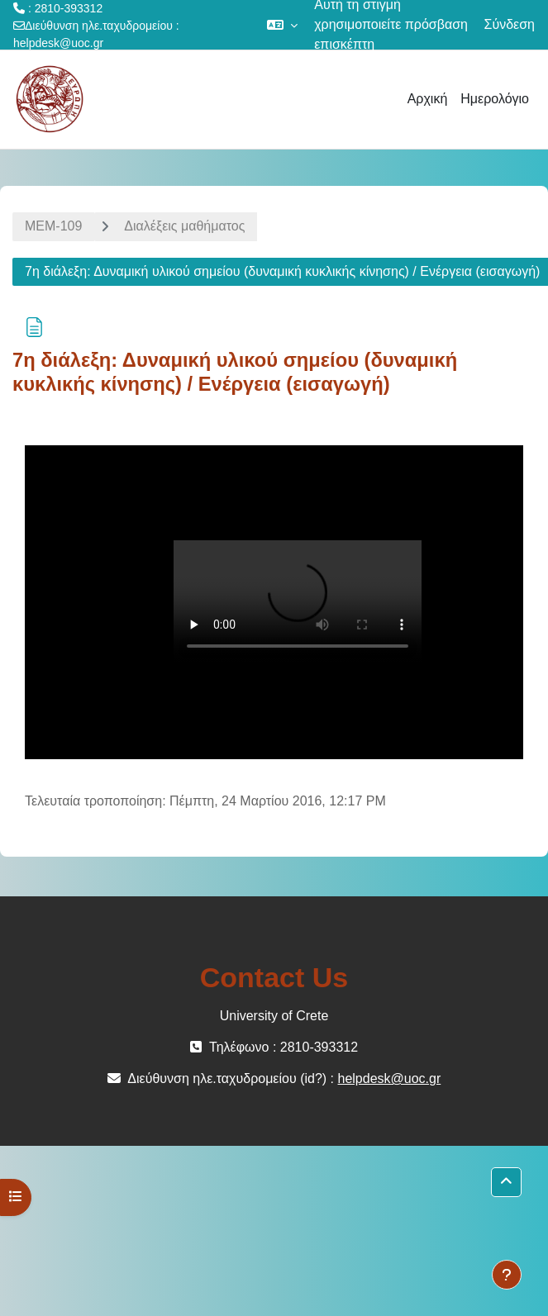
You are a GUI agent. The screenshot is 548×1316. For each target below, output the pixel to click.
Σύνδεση (509, 24)
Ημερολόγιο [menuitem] (494, 99)
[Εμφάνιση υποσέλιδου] (507, 1275)
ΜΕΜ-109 (53, 226)
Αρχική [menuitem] (427, 99)
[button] (282, 25)
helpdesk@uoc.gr (58, 43)
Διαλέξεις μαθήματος (184, 226)
